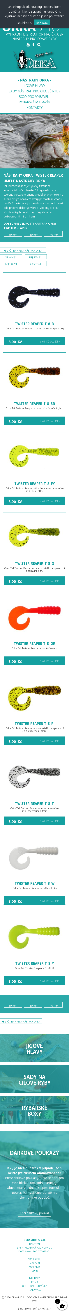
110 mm (33, 234)
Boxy (34, 96)
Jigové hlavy (34, 84)
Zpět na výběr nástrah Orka (23, 250)
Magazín (34, 101)
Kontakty (34, 106)
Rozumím (42, 22)
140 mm (53, 234)
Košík (34, 1281)
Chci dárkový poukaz (34, 1212)
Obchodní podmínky (34, 1285)
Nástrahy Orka (34, 79)
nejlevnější (35, 257)
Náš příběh (34, 1258)
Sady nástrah (34, 90)
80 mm (12, 234)
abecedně (36, 263)
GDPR (34, 1270)
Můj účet (34, 1277)
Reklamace (34, 1289)
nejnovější (11, 257)
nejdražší (11, 263)
